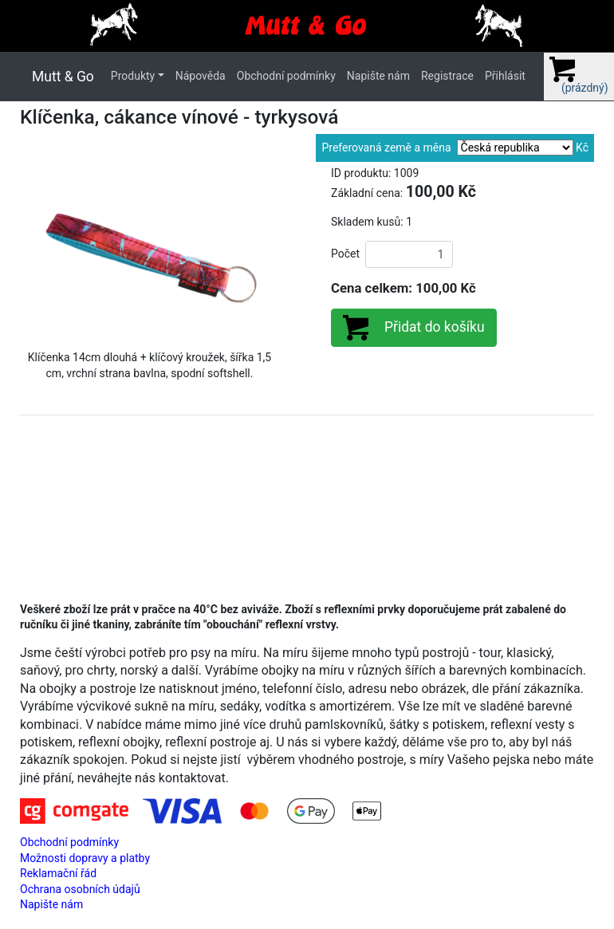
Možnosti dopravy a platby (85, 858)
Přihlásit (505, 75)
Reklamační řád (58, 873)
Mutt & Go (63, 77)
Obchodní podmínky (286, 75)
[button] (39, 252)
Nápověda (200, 75)
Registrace (447, 75)
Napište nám (378, 75)
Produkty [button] (133, 75)
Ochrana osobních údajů (80, 889)
